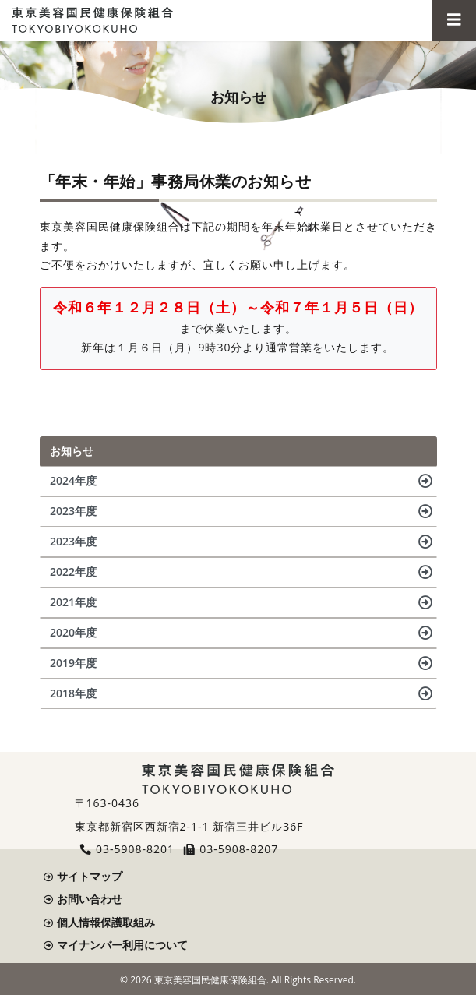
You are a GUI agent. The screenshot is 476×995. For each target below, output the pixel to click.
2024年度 (73, 480)
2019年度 (73, 662)
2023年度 (73, 510)
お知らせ (71, 450)
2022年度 (73, 571)
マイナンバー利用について (122, 944)
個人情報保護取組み (106, 922)
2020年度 (73, 632)
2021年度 (73, 602)
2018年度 (73, 693)
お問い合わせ (89, 898)
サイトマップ (89, 876)
